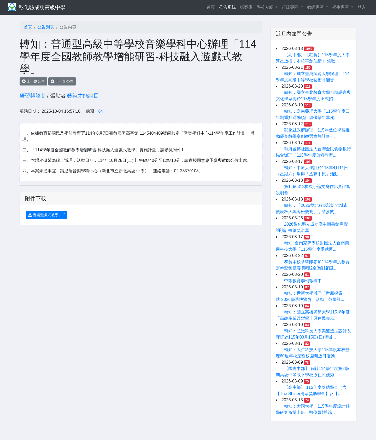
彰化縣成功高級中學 (42, 7)
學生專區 (341, 7)
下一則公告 (62, 81)
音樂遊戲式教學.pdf (46, 215)
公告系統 (227, 7)
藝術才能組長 (82, 96)
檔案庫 (246, 7)
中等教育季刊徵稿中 (303, 280)
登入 (361, 7)
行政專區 (290, 7)
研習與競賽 (33, 96)
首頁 (212, 6)
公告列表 (45, 27)
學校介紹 (265, 7)
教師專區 (316, 7)
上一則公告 (33, 81)
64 (100, 111)
